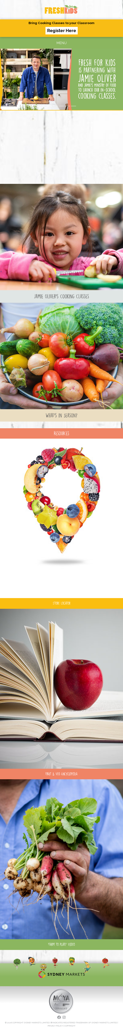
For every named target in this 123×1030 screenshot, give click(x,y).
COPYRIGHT (69, 1026)
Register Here (61, 30)
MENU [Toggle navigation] (61, 43)
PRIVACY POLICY (55, 1026)
